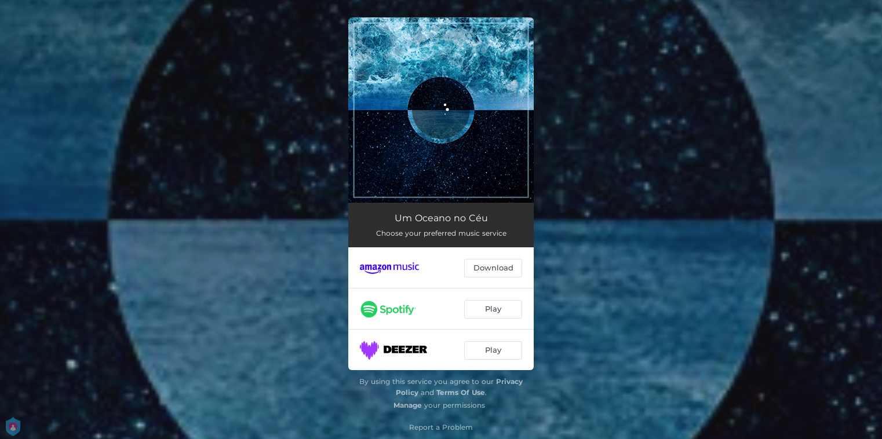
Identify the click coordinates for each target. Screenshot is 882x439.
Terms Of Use (460, 392)
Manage (407, 405)
